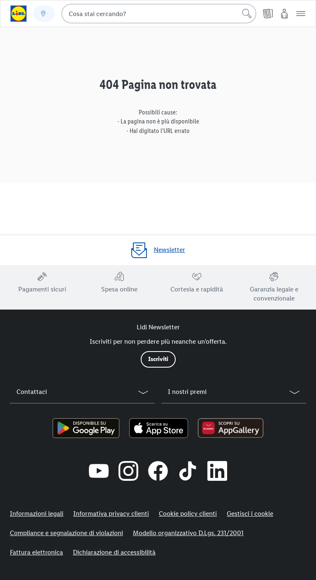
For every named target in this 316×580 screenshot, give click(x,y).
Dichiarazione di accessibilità (114, 552)
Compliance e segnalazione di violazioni (66, 533)
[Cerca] (247, 13)
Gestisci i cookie (250, 513)
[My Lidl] (284, 14)
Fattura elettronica (36, 552)
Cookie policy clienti (188, 513)
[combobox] (158, 13)
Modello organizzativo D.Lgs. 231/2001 (188, 533)
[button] (301, 14)
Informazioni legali (36, 513)
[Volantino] (268, 14)
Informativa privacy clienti (111, 513)
